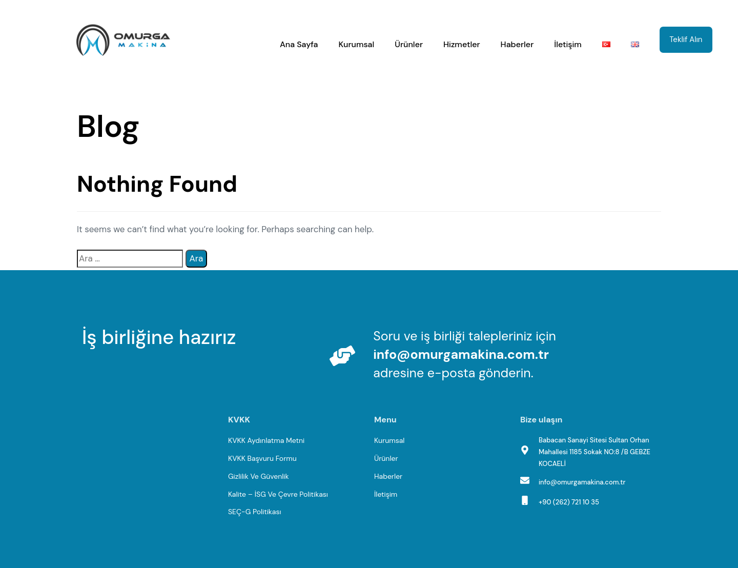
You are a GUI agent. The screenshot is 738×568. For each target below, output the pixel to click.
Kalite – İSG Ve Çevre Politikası (278, 494)
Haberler (517, 44)
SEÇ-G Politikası (254, 511)
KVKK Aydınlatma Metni (266, 440)
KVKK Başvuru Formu (262, 458)
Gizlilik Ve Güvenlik (258, 476)
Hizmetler (461, 44)
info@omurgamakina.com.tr (461, 354)
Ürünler (409, 44)
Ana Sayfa (299, 44)
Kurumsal (357, 44)
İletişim (568, 44)
